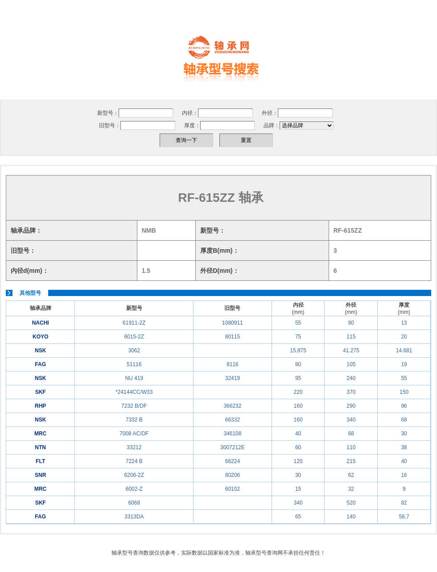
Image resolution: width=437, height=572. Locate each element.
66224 (232, 461)
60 (298, 447)
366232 (232, 406)
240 (350, 378)
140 (350, 517)
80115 (232, 337)
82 (404, 503)
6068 (134, 503)
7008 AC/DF (134, 433)
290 (350, 406)
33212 (134, 447)
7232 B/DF (134, 406)
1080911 (232, 323)
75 (298, 337)
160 (298, 406)
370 (350, 392)
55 (298, 323)
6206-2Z (134, 475)
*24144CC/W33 (134, 392)
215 (350, 461)
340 (350, 420)
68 (404, 420)
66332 (232, 420)
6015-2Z (134, 337)
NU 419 (134, 378)
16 (404, 475)
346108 (232, 433)
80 (351, 323)
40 (298, 433)
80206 (232, 475)
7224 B (134, 461)
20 (404, 337)
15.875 (298, 350)
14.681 (404, 350)
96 (404, 406)
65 (298, 517)
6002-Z (134, 489)
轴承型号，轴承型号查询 (218, 58)
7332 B (134, 420)
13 (404, 323)
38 (404, 447)
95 (298, 378)
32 (351, 489)
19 (404, 364)
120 (298, 461)
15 (298, 489)
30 (404, 433)
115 (350, 337)
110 (350, 447)
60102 (232, 489)
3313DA (134, 517)
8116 (233, 364)
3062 (134, 350)
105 (350, 364)
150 (404, 392)
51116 (134, 364)
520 (350, 503)
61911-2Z (134, 323)
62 (351, 475)
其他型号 (30, 293)
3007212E (232, 447)
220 (298, 392)
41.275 (351, 350)
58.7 (404, 517)
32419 (232, 378)
